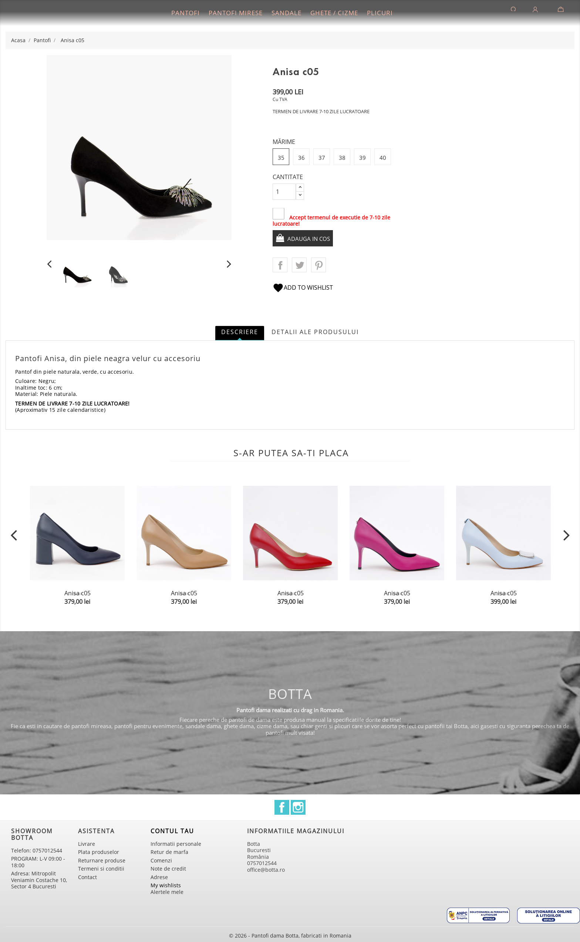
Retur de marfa (169, 851)
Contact (87, 877)
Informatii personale (176, 843)
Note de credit (168, 868)
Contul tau (172, 831)
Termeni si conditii (101, 868)
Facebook (281, 807)
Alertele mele (167, 891)
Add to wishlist (303, 287)
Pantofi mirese (236, 13)
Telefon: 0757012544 (36, 850)
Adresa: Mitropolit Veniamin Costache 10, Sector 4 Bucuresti (39, 880)
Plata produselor (98, 851)
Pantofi (185, 13)
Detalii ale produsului (315, 332)
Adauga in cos (310, 239)
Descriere (239, 332)
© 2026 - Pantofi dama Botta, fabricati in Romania (290, 935)
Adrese (159, 877)
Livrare (86, 843)
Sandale (286, 13)
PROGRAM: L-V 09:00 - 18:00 (38, 862)
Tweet (299, 265)
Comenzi (161, 860)
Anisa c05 (77, 593)
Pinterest (318, 265)
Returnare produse (101, 860)
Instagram (298, 807)
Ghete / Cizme (334, 13)
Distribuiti (280, 265)
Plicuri (380, 13)
